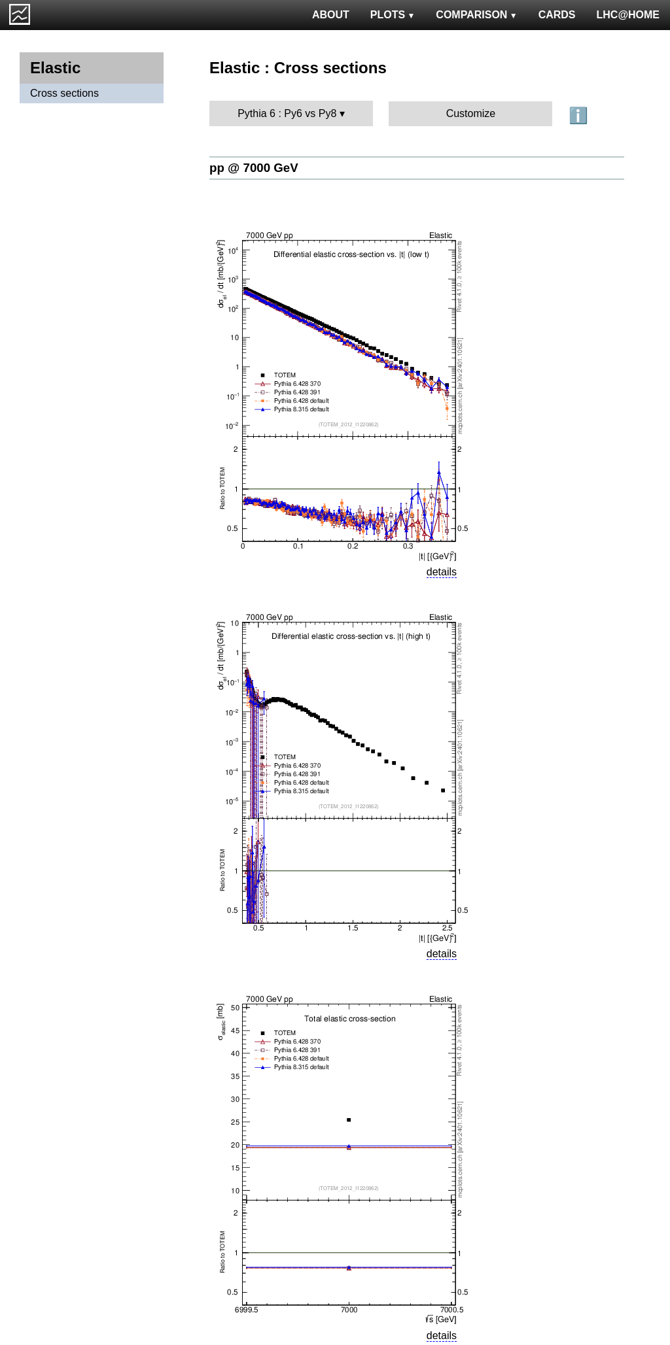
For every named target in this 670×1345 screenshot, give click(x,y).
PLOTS (392, 14)
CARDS (557, 14)
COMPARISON (476, 14)
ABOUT (330, 14)
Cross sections (64, 93)
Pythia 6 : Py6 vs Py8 (287, 113)
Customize (471, 113)
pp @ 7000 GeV (253, 168)
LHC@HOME (628, 14)
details (442, 571)
